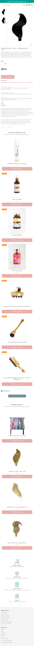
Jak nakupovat (4, 612)
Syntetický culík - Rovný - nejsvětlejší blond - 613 (17, 507)
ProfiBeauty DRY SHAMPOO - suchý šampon (17, 163)
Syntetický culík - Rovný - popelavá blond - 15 (17, 542)
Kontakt (2, 629)
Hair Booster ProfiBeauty (17, 235)
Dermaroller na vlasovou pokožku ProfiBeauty (17, 342)
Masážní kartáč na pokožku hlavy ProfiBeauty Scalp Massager (17, 306)
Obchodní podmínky (5, 614)
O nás (2, 631)
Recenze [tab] (3, 105)
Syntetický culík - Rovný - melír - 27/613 (17, 471)
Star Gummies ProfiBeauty (17, 270)
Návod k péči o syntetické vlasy (7, 127)
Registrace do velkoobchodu (6, 621)
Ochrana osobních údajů (6, 623)
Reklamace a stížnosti (5, 616)
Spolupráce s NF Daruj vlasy (6, 640)
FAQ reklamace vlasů (5, 617)
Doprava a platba (4, 619)
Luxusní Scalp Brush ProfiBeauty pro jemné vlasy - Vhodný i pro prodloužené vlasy (17, 378)
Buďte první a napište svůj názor (17, 396)
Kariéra (2, 636)
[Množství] (2, 72)
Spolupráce (3, 634)
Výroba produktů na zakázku (6, 642)
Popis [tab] (2, 103)
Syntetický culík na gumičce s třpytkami (17, 435)
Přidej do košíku (7, 77)
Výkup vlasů (3, 633)
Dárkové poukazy (4, 638)
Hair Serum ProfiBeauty (17, 199)
